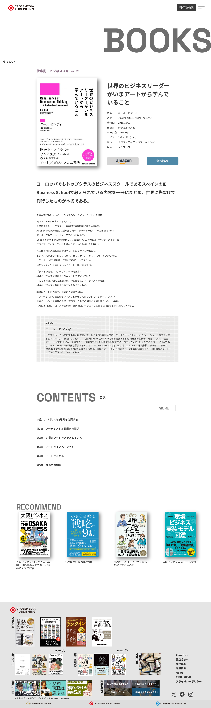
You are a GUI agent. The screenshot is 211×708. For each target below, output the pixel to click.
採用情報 (181, 668)
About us (182, 655)
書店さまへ (182, 659)
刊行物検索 (186, 7)
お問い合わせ (183, 677)
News (179, 672)
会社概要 (181, 664)
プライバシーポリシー (189, 681)
